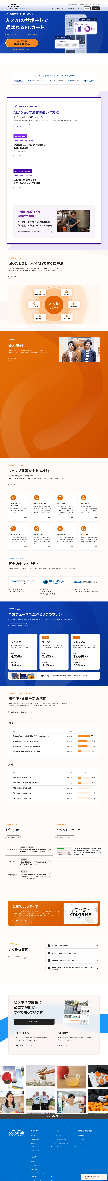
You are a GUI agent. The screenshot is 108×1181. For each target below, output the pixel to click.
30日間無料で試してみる (34, 1024)
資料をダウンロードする (21, 50)
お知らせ (93, 4)
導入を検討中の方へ (73, 4)
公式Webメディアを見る (22, 923)
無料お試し (96, 8)
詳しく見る (22, 127)
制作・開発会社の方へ (84, 4)
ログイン (80, 8)
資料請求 (87, 8)
